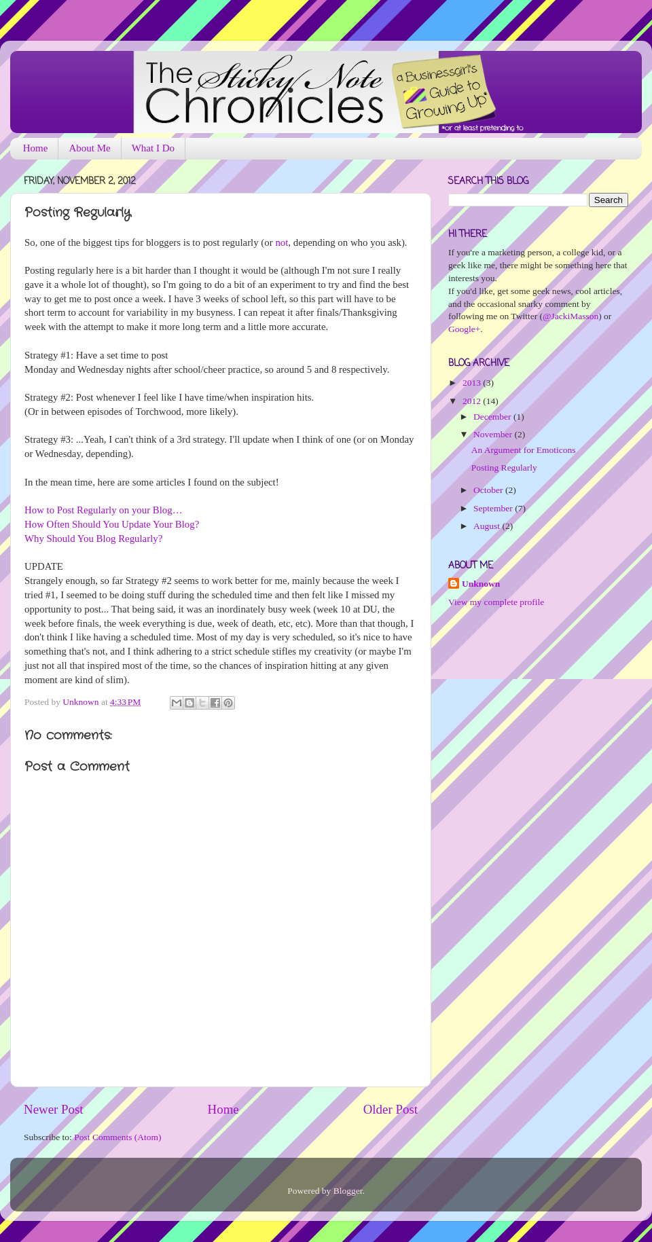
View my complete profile (496, 602)
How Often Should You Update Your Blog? (111, 524)
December (493, 417)
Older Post (390, 1109)
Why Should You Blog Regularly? (93, 538)
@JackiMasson (570, 316)
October (489, 490)
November (493, 434)
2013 (473, 383)
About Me (89, 148)
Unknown (81, 702)
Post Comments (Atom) (117, 1137)
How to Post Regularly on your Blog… (103, 510)
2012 (473, 401)
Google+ (464, 329)
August (487, 526)
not (281, 242)
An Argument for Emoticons (523, 450)
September (494, 508)
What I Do (153, 148)
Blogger (348, 1191)
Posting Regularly (504, 467)
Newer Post (54, 1109)
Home (35, 148)
